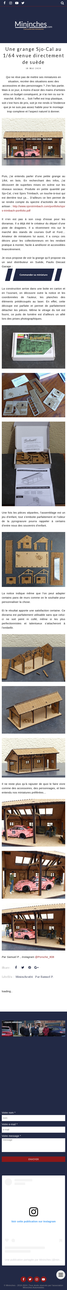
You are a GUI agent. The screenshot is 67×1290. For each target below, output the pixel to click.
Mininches (10, 1285)
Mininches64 (24, 976)
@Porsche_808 (45, 956)
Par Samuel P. (44, 976)
